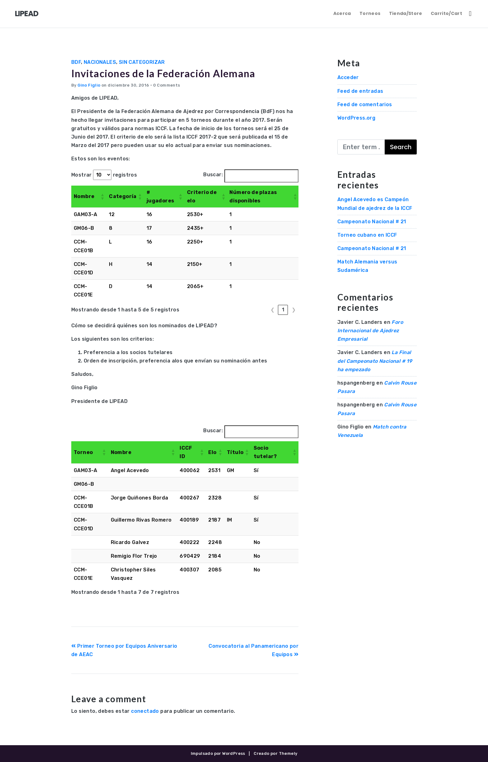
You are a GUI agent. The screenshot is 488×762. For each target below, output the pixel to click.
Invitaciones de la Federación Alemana (163, 73)
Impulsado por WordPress (218, 753)
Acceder (348, 77)
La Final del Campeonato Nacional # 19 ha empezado (374, 360)
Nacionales (100, 62)
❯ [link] (294, 310)
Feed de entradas (360, 91)
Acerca (342, 13)
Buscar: (213, 174)
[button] (102, 196)
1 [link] (283, 310)
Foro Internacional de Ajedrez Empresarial (370, 330)
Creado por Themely (275, 753)
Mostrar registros (104, 175)
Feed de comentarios (364, 104)
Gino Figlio (88, 85)
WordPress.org (356, 118)
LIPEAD (26, 13)
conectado (145, 711)
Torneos (369, 13)
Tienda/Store (405, 13)
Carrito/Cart (446, 13)
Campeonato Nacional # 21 (371, 222)
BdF (76, 62)
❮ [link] (272, 310)
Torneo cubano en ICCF (367, 235)
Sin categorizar (142, 62)
